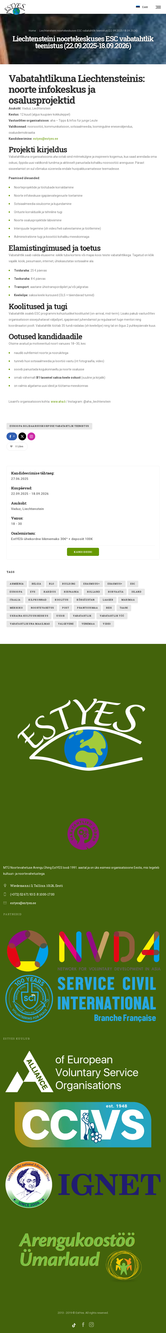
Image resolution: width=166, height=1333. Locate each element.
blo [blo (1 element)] (51, 583)
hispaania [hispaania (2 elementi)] (71, 591)
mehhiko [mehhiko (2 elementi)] (16, 607)
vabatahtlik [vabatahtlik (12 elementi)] (82, 615)
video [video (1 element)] (107, 623)
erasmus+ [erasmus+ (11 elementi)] (115, 583)
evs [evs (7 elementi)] (32, 591)
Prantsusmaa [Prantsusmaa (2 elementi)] (87, 607)
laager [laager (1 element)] (108, 599)
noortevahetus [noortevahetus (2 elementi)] (42, 607)
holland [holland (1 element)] (93, 591)
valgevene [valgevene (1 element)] (65, 623)
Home (32, 30)
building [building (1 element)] (68, 583)
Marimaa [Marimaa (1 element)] (128, 599)
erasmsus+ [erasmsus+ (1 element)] (91, 583)
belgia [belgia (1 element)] (36, 583)
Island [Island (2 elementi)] (136, 591)
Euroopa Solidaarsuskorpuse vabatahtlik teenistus (49, 426)
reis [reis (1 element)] (109, 607)
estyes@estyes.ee (45, 138)
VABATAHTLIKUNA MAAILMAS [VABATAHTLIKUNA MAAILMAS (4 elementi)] (30, 623)
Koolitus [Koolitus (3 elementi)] (62, 599)
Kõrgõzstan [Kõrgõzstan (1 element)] (86, 599)
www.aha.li (58, 401)
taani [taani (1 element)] (124, 607)
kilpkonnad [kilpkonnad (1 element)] (37, 599)
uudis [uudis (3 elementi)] (60, 615)
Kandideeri (83, 551)
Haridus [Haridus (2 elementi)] (49, 591)
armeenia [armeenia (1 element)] (17, 583)
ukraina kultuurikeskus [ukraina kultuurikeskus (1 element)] (29, 615)
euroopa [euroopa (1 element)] (16, 591)
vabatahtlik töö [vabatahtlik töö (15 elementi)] (112, 615)
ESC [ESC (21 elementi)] (132, 583)
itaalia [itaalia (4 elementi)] (15, 599)
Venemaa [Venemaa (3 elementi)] (88, 623)
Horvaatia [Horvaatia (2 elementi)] (115, 591)
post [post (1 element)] (65, 607)
